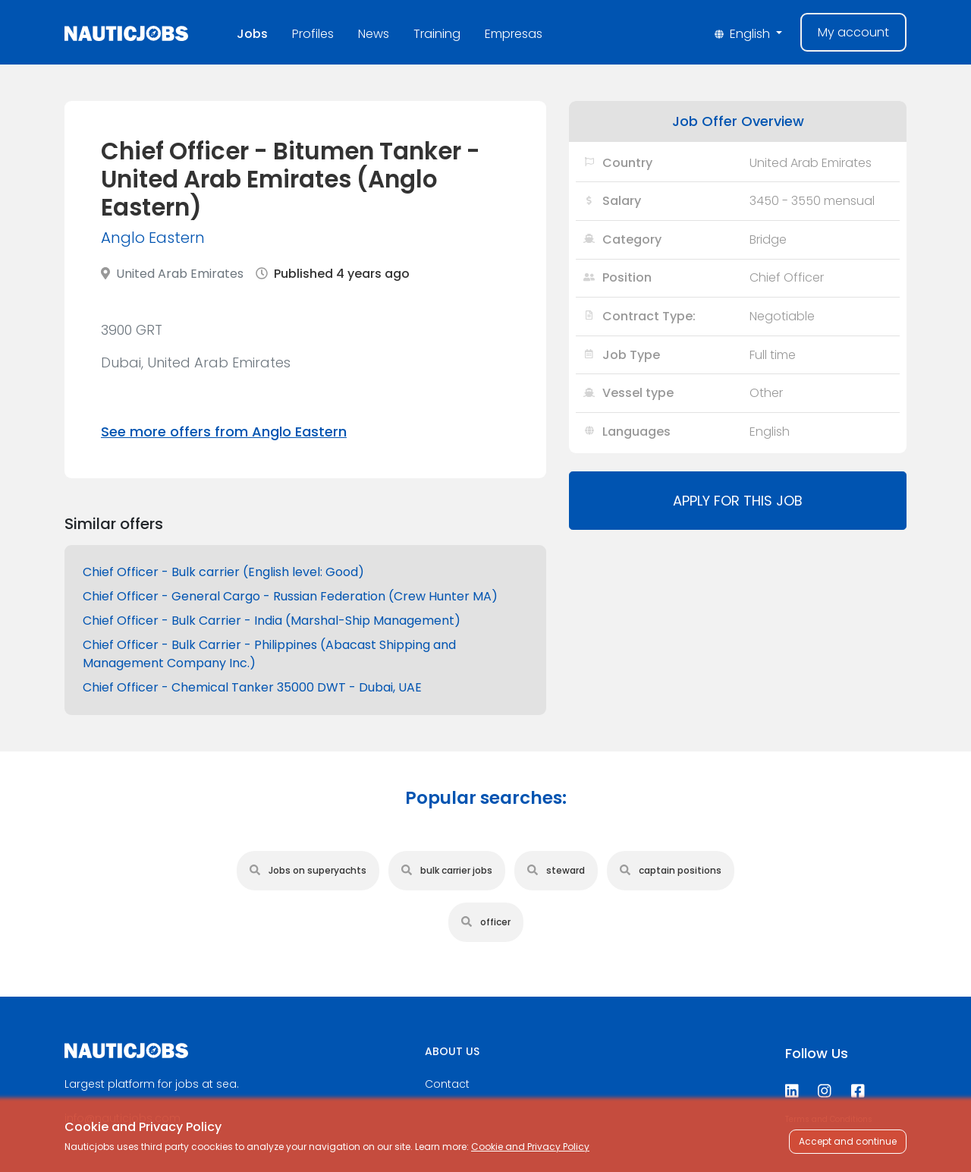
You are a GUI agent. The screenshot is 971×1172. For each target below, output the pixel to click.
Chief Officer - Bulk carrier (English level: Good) (223, 572)
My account (853, 32)
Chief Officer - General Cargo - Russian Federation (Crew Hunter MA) (290, 596)
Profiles (313, 34)
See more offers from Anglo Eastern (224, 431)
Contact (447, 1084)
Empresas (513, 34)
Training (436, 34)
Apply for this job (738, 500)
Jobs (252, 34)
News (373, 34)
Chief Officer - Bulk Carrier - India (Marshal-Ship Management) (271, 620)
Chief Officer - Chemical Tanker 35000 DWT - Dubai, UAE (252, 687)
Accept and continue (848, 1141)
